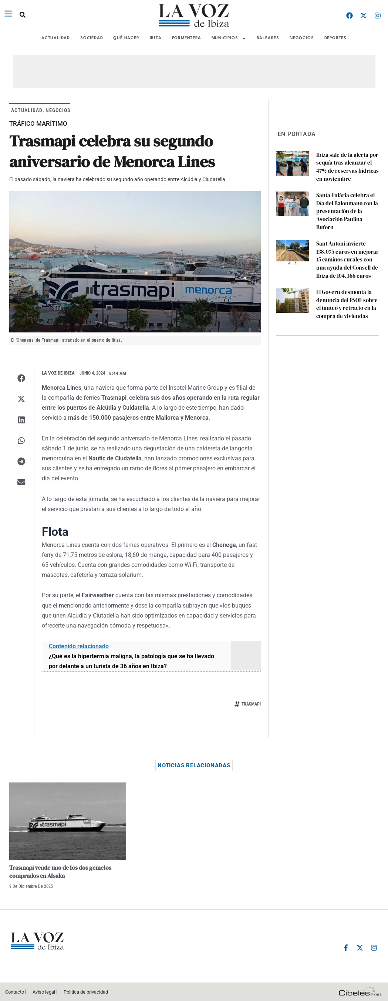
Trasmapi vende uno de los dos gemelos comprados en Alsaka (60, 871)
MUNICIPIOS (229, 38)
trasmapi (251, 704)
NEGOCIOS (302, 38)
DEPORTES (335, 38)
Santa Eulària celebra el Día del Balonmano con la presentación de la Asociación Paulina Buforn (347, 202)
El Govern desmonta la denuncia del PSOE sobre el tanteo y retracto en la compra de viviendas (347, 285)
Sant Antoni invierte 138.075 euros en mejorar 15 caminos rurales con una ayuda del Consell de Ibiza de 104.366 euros (347, 244)
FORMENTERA (186, 38)
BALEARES (268, 38)
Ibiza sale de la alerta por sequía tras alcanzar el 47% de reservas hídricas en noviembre (347, 165)
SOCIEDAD (91, 38)
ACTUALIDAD (55, 38)
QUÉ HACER (126, 38)
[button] (22, 15)
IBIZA (156, 38)
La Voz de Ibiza (58, 373)
